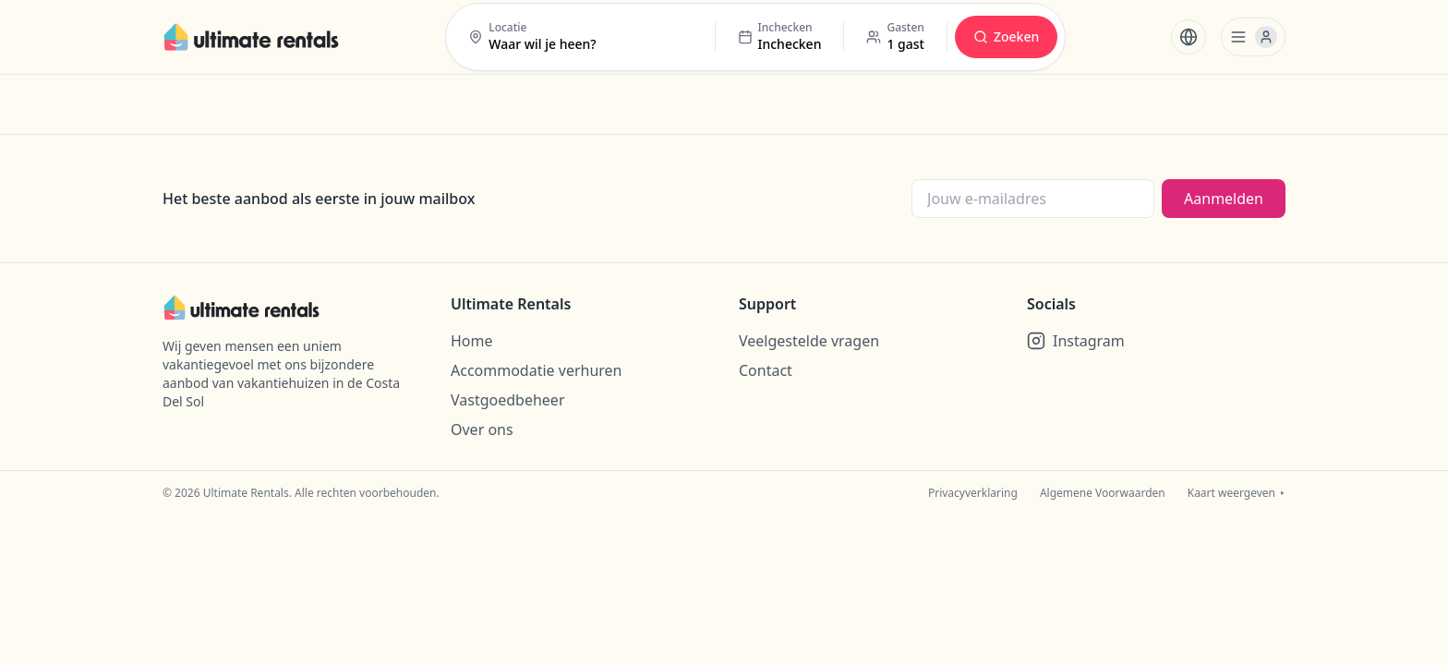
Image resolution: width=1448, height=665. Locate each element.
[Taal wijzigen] (1188, 36)
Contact (765, 370)
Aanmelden (1223, 198)
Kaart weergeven (1236, 493)
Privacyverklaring (973, 493)
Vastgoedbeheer (508, 400)
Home (472, 341)
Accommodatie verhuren (536, 370)
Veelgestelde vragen (809, 341)
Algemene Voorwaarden (1102, 493)
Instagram (1076, 341)
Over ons (482, 429)
